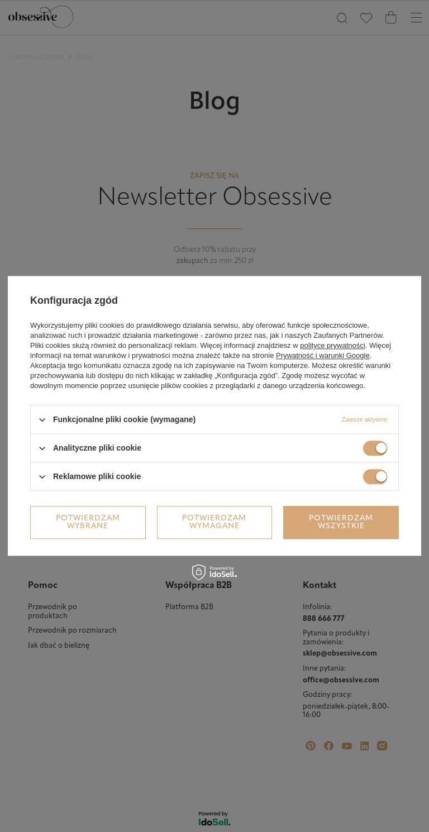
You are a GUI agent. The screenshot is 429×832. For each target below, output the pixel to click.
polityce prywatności (332, 345)
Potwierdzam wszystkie (341, 522)
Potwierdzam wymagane (214, 522)
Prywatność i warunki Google (323, 355)
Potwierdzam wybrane (88, 522)
